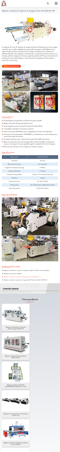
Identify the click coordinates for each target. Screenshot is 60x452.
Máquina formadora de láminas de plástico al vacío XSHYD (15, 385)
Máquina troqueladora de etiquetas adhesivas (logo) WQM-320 (16, 328)
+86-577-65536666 (9, 440)
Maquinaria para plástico (10, 406)
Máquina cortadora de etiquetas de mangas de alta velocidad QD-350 (22, 277)
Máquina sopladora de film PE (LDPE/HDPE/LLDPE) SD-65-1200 (15, 356)
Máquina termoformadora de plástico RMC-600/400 (44, 328)
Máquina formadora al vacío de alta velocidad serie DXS (44, 385)
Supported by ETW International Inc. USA (30, 449)
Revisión (5, 425)
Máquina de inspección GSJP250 (13, 274)
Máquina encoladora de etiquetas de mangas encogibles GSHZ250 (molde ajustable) (26, 270)
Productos (6, 397)
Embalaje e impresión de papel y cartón (14, 400)
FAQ (4, 419)
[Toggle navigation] (56, 3)
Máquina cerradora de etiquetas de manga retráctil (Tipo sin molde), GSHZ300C (25, 280)
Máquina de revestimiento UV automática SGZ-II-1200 (44, 356)
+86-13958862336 (9, 438)
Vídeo (5, 422)
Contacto (6, 429)
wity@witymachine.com (11, 435)
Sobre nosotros (7, 414)
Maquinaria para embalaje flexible (13, 403)
